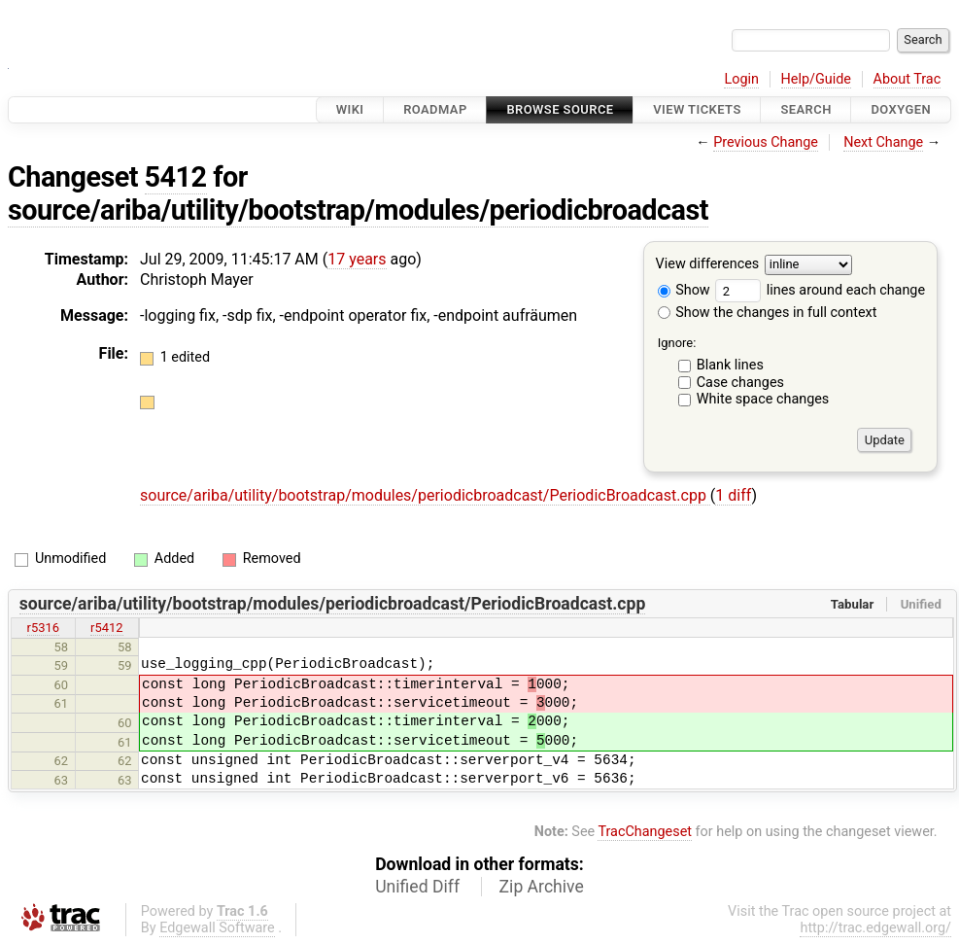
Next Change (883, 142)
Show (684, 290)
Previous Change (765, 142)
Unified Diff (417, 886)
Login (741, 79)
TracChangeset (645, 831)
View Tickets (696, 109)
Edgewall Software (217, 928)
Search (805, 109)
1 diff (733, 495)
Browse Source (559, 109)
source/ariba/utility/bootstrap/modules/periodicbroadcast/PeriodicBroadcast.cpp (425, 495)
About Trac (907, 79)
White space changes (763, 399)
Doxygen (901, 109)
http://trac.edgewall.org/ (875, 928)
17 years (356, 259)
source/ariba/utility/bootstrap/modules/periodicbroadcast (358, 210)
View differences (708, 265)
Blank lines (730, 365)
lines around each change (820, 290)
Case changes (740, 382)
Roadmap (435, 109)
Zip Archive (541, 886)
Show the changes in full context (767, 312)
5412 (176, 176)
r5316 (43, 627)
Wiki (350, 109)
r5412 (106, 627)
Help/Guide (816, 79)
